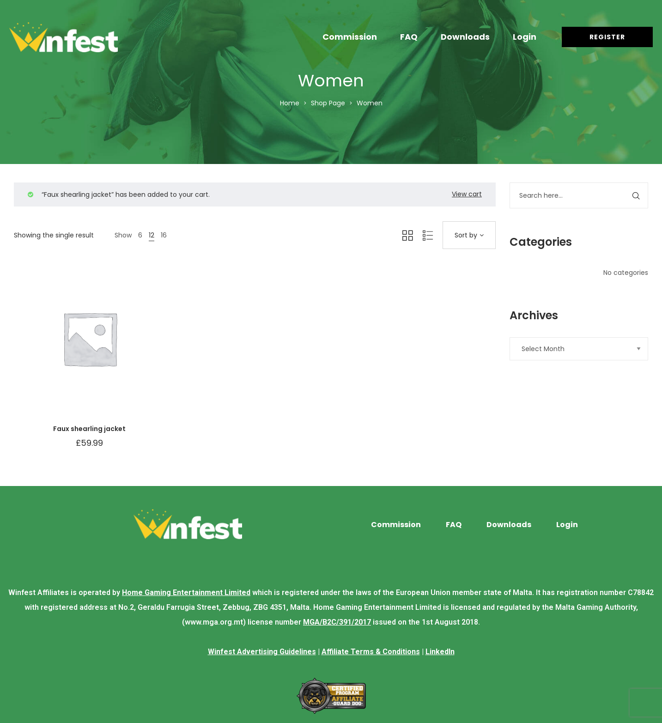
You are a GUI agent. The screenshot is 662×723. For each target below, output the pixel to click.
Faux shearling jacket (89, 428)
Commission (349, 37)
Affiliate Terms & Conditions (371, 651)
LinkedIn (440, 651)
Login (524, 37)
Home (289, 103)
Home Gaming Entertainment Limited (186, 592)
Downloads (465, 37)
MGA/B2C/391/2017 (337, 622)
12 (151, 235)
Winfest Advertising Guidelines (262, 651)
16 (164, 235)
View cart (467, 194)
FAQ (409, 37)
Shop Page (328, 103)
